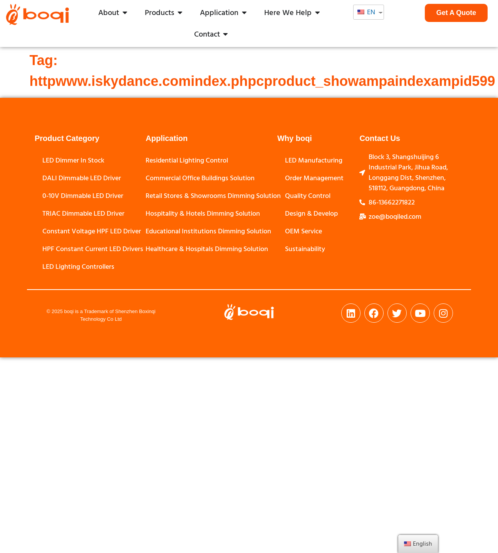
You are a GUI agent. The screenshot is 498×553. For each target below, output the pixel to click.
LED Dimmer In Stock (73, 160)
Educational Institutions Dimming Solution (208, 231)
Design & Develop (311, 213)
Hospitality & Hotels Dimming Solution (203, 213)
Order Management (314, 178)
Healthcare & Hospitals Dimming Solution (207, 249)
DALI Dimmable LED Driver (81, 178)
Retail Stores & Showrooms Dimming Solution (213, 196)
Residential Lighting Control (187, 160)
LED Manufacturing (313, 160)
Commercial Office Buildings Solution (200, 178)
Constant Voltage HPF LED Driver (91, 231)
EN (366, 12)
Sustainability (305, 249)
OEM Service (303, 231)
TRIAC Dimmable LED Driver (83, 213)
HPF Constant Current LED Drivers (92, 249)
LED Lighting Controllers (78, 266)
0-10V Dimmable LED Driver (82, 196)
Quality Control (307, 196)
